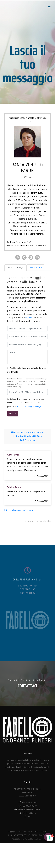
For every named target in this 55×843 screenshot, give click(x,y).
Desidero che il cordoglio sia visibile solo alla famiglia (26, 370)
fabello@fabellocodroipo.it (27, 809)
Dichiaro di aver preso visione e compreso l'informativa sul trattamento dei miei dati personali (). (25, 402)
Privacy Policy (24, 839)
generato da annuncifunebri (38, 521)
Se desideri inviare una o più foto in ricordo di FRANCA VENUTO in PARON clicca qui (27, 436)
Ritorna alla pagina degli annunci (19, 510)
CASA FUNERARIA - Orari (28, 593)
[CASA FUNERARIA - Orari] (27, 583)
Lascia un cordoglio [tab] (15, 267)
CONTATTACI (27, 686)
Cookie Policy (37, 839)
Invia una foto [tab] (35, 267)
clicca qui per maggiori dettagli (28, 406)
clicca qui (29, 317)
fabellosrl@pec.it (27, 813)
